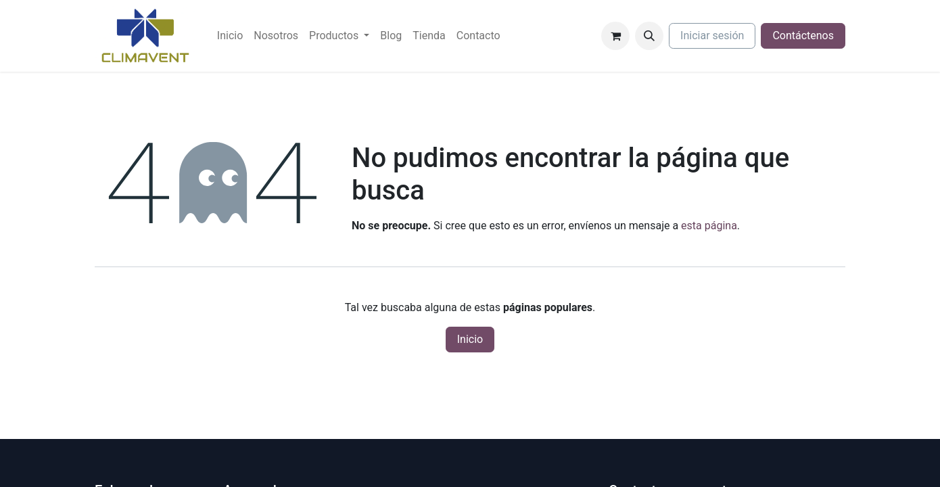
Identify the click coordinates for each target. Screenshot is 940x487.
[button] (649, 36)
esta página (709, 225)
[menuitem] (230, 35)
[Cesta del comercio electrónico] (615, 36)
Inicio (470, 339)
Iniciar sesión (712, 35)
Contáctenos (803, 35)
